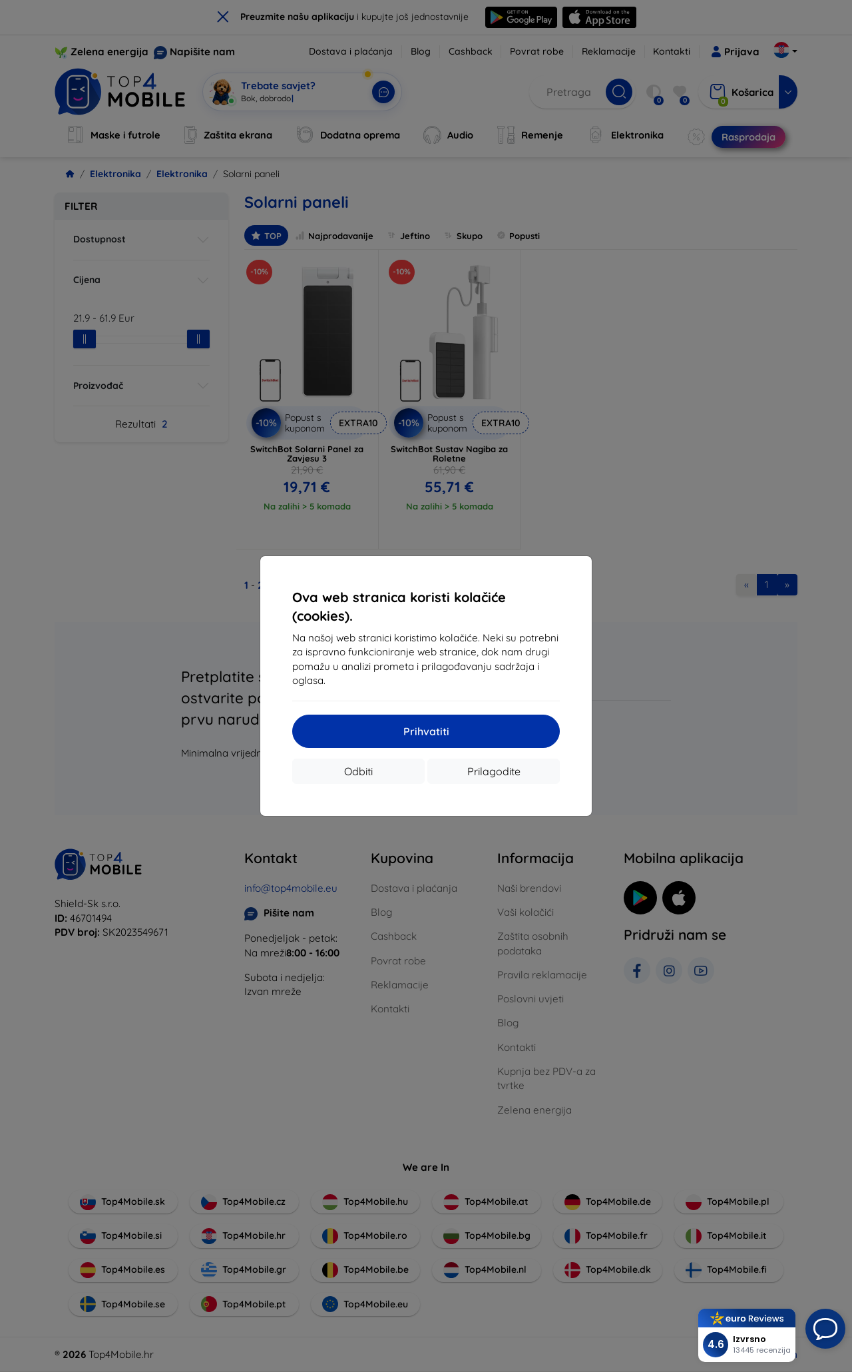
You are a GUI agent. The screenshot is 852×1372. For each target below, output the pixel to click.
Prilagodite (494, 771)
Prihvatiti (426, 731)
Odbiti (358, 771)
